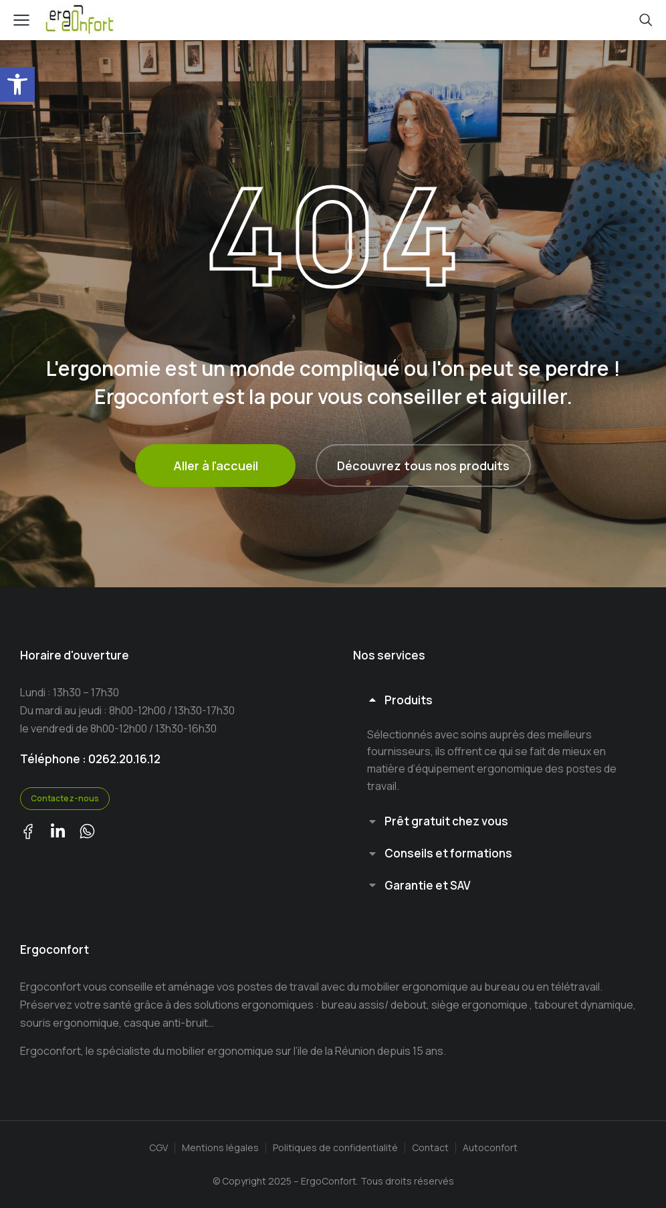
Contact (430, 1148)
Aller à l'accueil (215, 466)
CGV (158, 1148)
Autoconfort (490, 1148)
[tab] (499, 700)
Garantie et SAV (427, 885)
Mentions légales (220, 1148)
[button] (17, 84)
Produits (408, 700)
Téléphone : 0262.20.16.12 (90, 759)
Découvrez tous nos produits (423, 466)
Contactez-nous (65, 798)
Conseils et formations (448, 853)
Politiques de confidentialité (335, 1148)
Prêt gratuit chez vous (446, 821)
